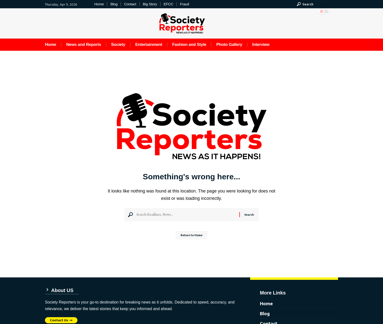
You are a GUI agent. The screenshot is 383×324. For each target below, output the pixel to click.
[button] (305, 4)
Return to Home (191, 237)
